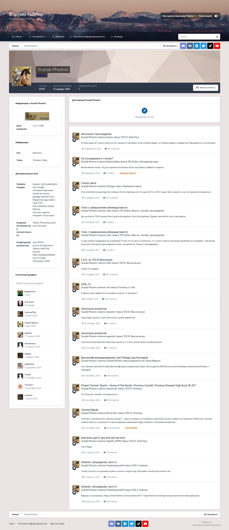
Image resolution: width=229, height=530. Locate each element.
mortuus (29, 395)
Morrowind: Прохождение (96, 134)
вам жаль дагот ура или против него (103, 437)
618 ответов (111, 400)
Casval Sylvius (31, 323)
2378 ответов (112, 428)
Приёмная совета (132, 186)
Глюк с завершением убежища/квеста (104, 207)
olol (108, 287)
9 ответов (110, 323)
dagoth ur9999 (113, 441)
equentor (110, 312)
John (108, 210)
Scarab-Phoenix (89, 137)
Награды (118, 36)
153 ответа (110, 477)
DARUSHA (29, 364)
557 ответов (110, 274)
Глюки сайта (88, 183)
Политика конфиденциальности (89, 36)
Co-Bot (28, 374)
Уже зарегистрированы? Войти (179, 16)
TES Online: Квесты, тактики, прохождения (142, 210)
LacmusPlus (30, 312)
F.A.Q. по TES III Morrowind (96, 259)
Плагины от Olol (126, 287)
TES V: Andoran (140, 465)
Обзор (18, 36)
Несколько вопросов (94, 308)
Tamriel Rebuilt (89, 409)
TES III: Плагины (133, 388)
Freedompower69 (115, 465)
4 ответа (108, 222)
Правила (59, 36)
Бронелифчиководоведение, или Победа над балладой (114, 357)
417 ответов (110, 198)
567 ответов (112, 148)
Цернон (28, 333)
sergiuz (28, 354)
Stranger (110, 186)
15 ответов (110, 452)
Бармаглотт (30, 291)
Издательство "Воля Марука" (145, 360)
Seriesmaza (30, 343)
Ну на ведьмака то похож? (97, 158)
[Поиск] (196, 37)
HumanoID (111, 388)
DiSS (108, 263)
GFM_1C (86, 284)
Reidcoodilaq (112, 161)
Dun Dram (29, 302)
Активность (38, 36)
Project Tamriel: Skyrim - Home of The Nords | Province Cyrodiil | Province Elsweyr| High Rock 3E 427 (138, 385)
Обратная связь (57, 524)
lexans (109, 137)
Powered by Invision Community (206, 525)
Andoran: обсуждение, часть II (99, 462)
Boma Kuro (111, 413)
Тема (12, 524)
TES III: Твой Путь (130, 137)
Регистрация (205, 16)
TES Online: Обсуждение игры (142, 161)
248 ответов (111, 375)
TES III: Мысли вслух (130, 263)
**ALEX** (29, 385)
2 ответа (108, 173)
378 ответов (109, 299)
